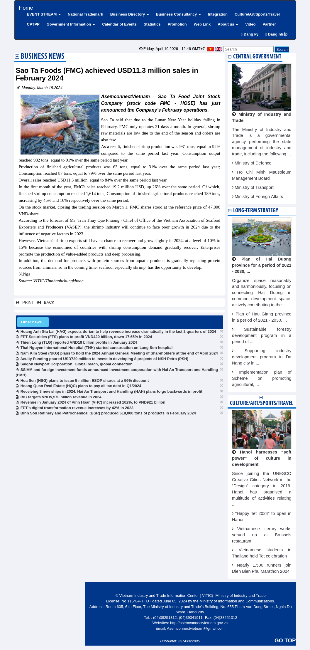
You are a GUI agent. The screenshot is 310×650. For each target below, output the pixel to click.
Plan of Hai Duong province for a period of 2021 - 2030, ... (262, 265)
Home (26, 7)
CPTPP (33, 24)
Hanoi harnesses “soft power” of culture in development (262, 458)
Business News (43, 57)
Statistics (152, 24)
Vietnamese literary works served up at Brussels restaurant (262, 534)
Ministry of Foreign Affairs (259, 196)
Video (250, 24)
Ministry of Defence (253, 163)
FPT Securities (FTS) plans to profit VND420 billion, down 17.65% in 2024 (86, 337)
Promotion (177, 24)
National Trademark (85, 14)
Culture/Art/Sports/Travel (257, 14)
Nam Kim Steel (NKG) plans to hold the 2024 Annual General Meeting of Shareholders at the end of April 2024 (119, 353)
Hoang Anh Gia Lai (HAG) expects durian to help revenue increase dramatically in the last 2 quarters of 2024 (118, 331)
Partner (269, 24)
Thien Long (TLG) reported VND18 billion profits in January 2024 (79, 342)
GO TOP (285, 640)
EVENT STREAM (44, 14)
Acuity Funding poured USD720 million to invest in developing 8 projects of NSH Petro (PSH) (104, 359)
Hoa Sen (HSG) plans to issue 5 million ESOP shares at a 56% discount (85, 380)
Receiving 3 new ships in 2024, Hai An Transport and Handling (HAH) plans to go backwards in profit (111, 391)
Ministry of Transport (254, 187)
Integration (218, 14)
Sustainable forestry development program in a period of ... (262, 335)
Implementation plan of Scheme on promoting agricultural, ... (262, 378)
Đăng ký (249, 34)
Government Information (71, 24)
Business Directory (129, 14)
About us (228, 24)
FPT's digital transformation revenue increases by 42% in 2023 (77, 408)
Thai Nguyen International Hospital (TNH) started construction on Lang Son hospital (97, 347)
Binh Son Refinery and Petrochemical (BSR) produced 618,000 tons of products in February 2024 (108, 413)
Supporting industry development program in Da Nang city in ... (262, 356)
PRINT (25, 302)
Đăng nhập (276, 34)
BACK (44, 302)
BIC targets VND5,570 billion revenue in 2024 (61, 397)
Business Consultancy (178, 14)
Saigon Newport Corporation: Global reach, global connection (77, 364)
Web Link (202, 24)
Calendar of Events (119, 24)
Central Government (257, 57)
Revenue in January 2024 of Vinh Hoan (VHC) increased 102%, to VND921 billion (93, 402)
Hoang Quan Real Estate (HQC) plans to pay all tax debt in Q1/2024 (81, 386)
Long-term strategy (255, 211)
